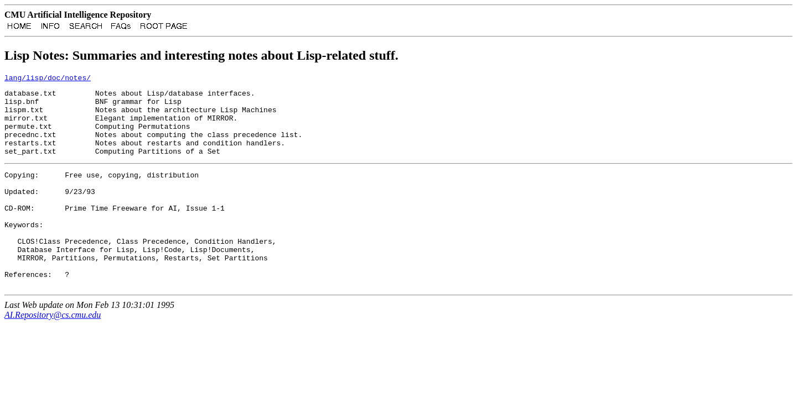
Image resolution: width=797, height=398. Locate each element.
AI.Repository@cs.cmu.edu (52, 354)
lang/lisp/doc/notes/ (47, 81)
